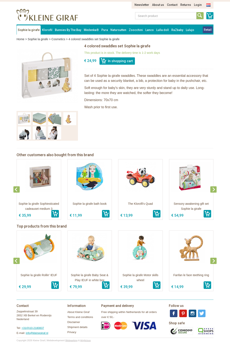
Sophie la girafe (29, 30)
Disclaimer (73, 322)
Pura (104, 30)
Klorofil (47, 30)
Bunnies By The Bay (68, 30)
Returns (185, 4)
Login (198, 4)
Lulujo (190, 30)
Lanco (149, 30)
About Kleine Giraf (78, 312)
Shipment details (77, 327)
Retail (208, 29)
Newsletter (141, 4)
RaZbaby (177, 30)
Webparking (71, 340)
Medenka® (91, 30)
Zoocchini (136, 30)
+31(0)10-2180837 (33, 328)
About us (158, 4)
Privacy (71, 332)
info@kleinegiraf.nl (37, 333)
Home (20, 39)
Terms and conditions (80, 317)
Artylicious (85, 340)
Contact (172, 4)
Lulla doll (162, 30)
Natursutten (118, 30)
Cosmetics (58, 39)
